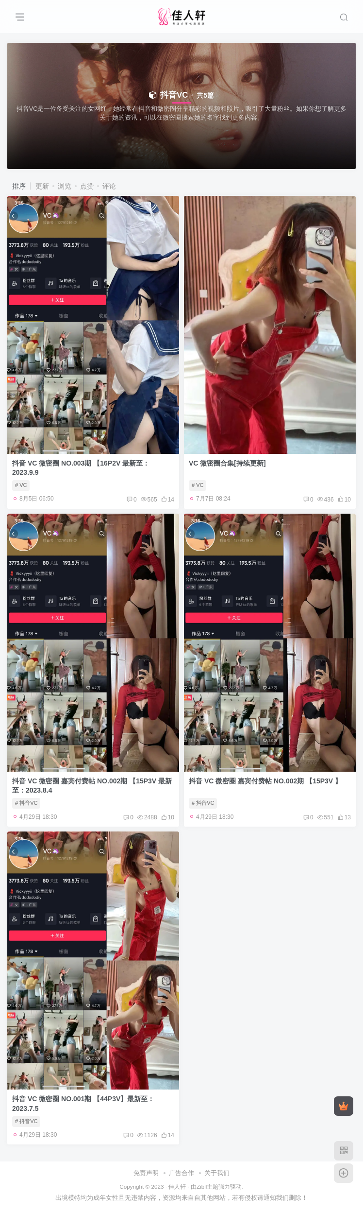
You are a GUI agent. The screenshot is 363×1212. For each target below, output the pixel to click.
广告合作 (181, 1173)
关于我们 (217, 1173)
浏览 (64, 186)
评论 (109, 186)
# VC (21, 485)
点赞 (87, 186)
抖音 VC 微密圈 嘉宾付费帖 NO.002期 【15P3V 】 (265, 781)
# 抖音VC (26, 803)
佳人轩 (177, 1186)
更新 (42, 186)
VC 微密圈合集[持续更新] (227, 463)
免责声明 (146, 1173)
